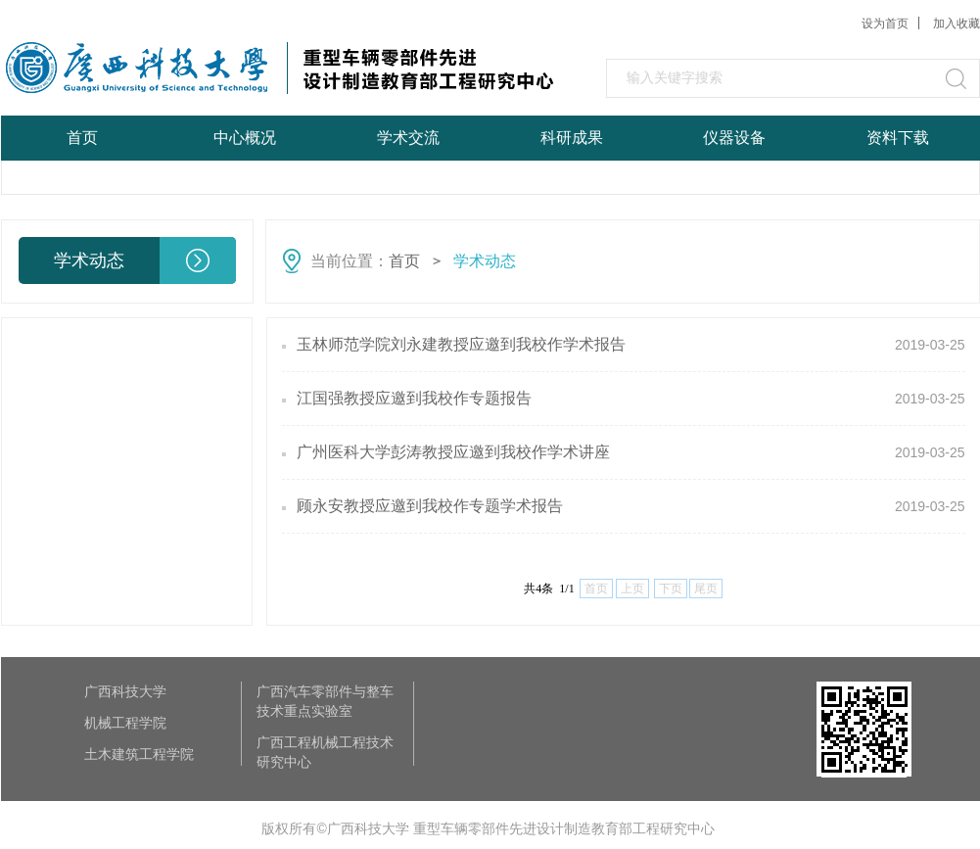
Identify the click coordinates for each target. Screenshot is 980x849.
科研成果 (571, 137)
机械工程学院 (125, 723)
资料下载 (897, 137)
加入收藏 (956, 23)
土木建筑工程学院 (139, 754)
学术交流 (408, 137)
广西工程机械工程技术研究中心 (325, 752)
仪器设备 (734, 137)
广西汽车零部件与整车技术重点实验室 (325, 701)
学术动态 (484, 261)
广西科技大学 (125, 691)
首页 (82, 137)
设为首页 (885, 23)
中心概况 (244, 137)
